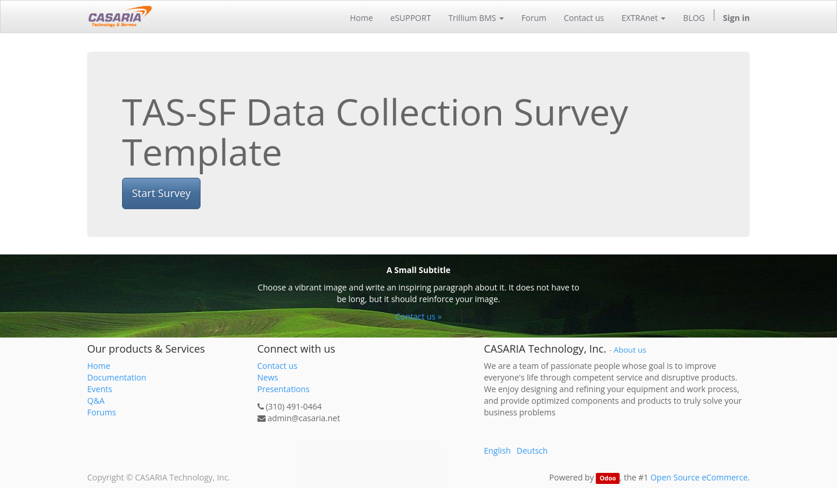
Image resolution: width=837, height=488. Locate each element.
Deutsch (532, 450)
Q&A (96, 400)
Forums (101, 412)
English (497, 450)
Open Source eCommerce (698, 477)
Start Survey (161, 193)
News (267, 377)
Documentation (116, 377)
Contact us (277, 365)
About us (630, 350)
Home (98, 365)
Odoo (608, 478)
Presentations (283, 388)
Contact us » (418, 316)
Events (99, 388)
